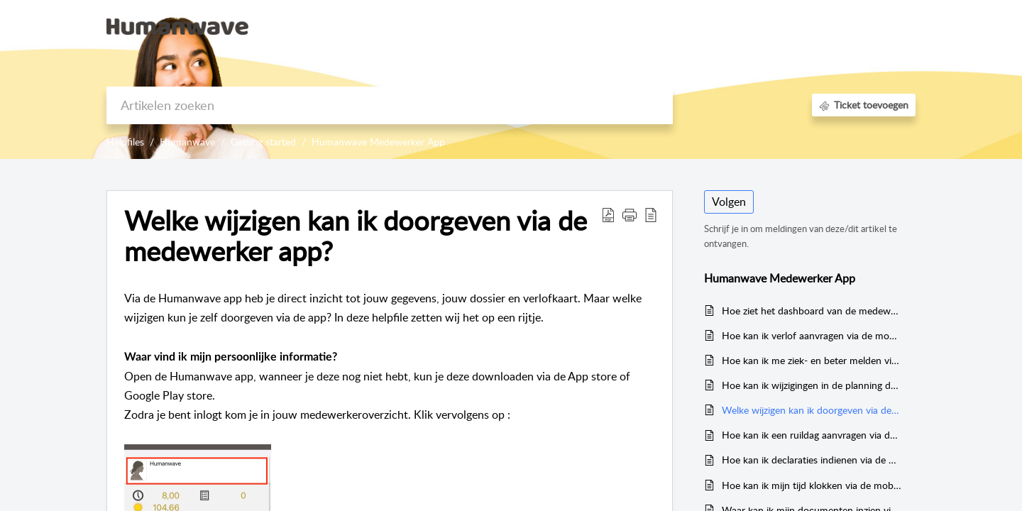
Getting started (263, 141)
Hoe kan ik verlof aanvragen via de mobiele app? (811, 335)
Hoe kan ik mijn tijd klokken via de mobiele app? (811, 485)
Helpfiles (125, 141)
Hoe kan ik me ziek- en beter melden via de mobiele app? (811, 360)
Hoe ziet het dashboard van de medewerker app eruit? (811, 310)
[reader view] (651, 214)
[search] (389, 105)
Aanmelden (785, 25)
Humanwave (187, 141)
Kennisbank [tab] (713, 25)
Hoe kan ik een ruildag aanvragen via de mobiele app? (811, 434)
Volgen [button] (729, 201)
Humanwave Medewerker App (378, 141)
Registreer (852, 25)
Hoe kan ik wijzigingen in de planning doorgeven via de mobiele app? (811, 385)
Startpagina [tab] (642, 25)
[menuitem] (784, 27)
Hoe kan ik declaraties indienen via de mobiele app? (811, 459)
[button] (629, 214)
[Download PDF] (608, 214)
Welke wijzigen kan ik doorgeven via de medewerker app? (355, 236)
